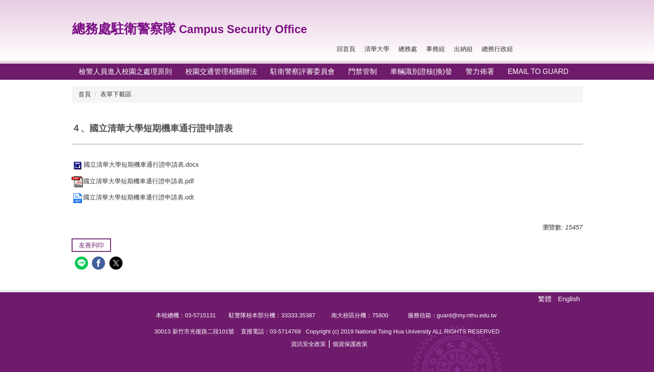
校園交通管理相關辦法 (221, 71)
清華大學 (376, 48)
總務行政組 (497, 48)
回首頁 (346, 48)
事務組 (435, 48)
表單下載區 (116, 94)
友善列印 (91, 245)
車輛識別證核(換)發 (421, 71)
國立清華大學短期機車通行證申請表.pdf (133, 181)
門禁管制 (362, 71)
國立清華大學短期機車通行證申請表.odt (133, 197)
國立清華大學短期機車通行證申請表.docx (135, 164)
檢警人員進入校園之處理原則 (125, 71)
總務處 (407, 48)
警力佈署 (480, 71)
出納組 (463, 48)
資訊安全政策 (308, 344)
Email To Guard (538, 71)
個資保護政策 (350, 344)
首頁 (84, 94)
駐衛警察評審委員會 (302, 71)
